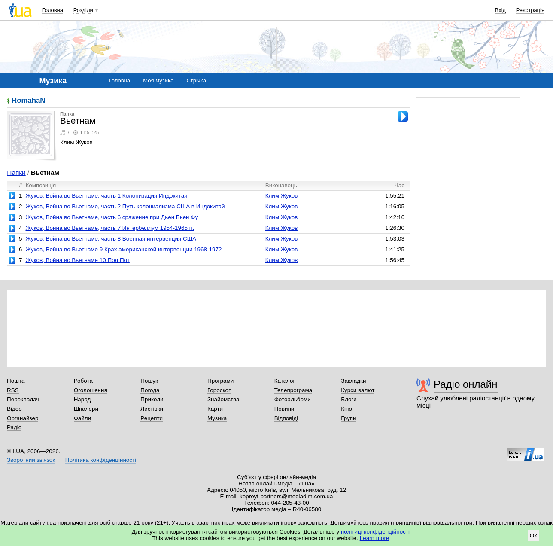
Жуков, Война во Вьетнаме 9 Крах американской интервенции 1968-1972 (123, 249)
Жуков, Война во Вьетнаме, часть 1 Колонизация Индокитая (106, 195)
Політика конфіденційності (100, 460)
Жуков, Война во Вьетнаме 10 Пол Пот (77, 260)
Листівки (151, 409)
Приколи (151, 399)
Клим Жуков (281, 195)
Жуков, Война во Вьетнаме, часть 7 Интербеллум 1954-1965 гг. (109, 228)
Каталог (284, 381)
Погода (149, 390)
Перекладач (23, 399)
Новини (284, 409)
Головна (52, 10)
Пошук (149, 381)
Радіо (14, 427)
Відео (14, 409)
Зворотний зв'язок (31, 460)
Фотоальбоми (292, 399)
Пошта (15, 381)
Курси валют (357, 390)
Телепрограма (293, 390)
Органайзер (22, 418)
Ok (533, 535)
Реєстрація (530, 10)
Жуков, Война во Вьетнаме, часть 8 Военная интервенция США (110, 238)
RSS (13, 390)
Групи (348, 418)
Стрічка (196, 80)
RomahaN (28, 100)
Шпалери (86, 409)
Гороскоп (219, 390)
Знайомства (223, 399)
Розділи (83, 10)
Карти (215, 409)
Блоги (349, 399)
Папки (16, 172)
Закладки (353, 381)
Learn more (374, 538)
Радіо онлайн (466, 384)
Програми (220, 381)
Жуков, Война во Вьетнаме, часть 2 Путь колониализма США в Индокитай (125, 206)
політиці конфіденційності (375, 531)
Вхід (500, 10)
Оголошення (90, 390)
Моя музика (158, 80)
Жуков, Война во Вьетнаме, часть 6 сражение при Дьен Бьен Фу (111, 217)
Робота (83, 381)
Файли (82, 418)
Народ (82, 399)
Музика (217, 418)
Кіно (346, 409)
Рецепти (151, 418)
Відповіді (286, 418)
